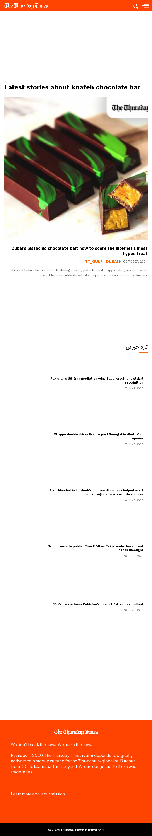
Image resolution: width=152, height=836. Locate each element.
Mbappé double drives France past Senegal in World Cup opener (98, 436)
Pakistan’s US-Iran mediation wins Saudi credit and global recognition (96, 380)
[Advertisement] (76, 47)
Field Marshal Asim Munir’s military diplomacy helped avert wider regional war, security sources (96, 492)
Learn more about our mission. (38, 793)
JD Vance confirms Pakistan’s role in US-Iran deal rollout (98, 604)
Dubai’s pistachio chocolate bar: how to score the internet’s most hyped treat (79, 251)
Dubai (112, 261)
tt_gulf (94, 261)
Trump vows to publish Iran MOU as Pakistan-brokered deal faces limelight (95, 548)
